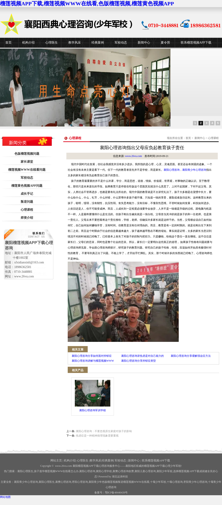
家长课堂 (27, 161)
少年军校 (158, 481)
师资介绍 (27, 217)
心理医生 (51, 42)
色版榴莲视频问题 (26, 153)
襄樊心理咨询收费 (123, 471)
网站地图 (5, 497)
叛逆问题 (27, 201)
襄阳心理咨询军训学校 (92, 396)
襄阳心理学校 (104, 471)
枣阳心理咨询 (80, 481)
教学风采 (74, 42)
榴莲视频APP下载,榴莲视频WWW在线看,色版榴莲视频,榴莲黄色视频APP (87, 3)
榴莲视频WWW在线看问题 (27, 169)
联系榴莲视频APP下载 (196, 42)
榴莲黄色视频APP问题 (26, 185)
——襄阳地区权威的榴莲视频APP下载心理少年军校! (151, 465)
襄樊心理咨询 (63, 481)
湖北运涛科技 (120, 476)
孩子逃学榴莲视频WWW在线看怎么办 (56, 471)
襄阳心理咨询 (172, 169)
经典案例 (97, 42)
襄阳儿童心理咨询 (145, 471)
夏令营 (165, 42)
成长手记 (27, 193)
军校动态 (121, 42)
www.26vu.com (133, 156)
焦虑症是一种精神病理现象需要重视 (97, 435)
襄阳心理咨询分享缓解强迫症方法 (191, 355)
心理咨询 (175, 481)
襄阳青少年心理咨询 (194, 169)
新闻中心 (144, 42)
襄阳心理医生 (25, 471)
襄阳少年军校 (164, 471)
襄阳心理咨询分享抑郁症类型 (138, 360)
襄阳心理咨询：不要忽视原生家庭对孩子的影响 (104, 431)
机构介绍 (28, 42)
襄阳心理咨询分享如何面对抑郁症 (92, 355)
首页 (8, 42)
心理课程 (27, 209)
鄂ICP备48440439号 (116, 492)
